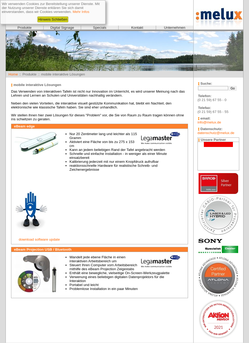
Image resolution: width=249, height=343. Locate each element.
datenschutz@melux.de (216, 133)
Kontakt (137, 28)
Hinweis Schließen (52, 19)
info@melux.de (209, 122)
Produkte (24, 28)
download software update (39, 239)
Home (13, 74)
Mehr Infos (81, 12)
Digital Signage (62, 28)
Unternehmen (174, 28)
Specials (99, 28)
